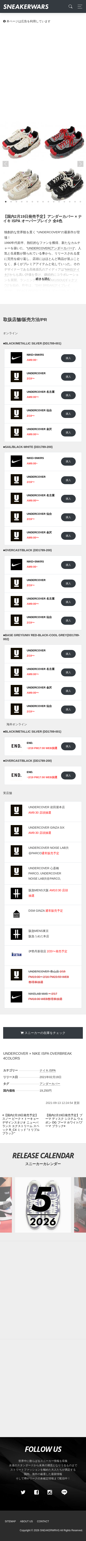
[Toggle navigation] (79, 6)
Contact (43, 1521)
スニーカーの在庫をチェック (45, 1033)
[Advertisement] (43, 72)
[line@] (63, 1492)
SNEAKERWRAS (50, 1530)
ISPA (52, 1070)
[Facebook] (36, 1492)
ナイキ (44, 1070)
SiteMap (10, 1521)
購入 (68, 358)
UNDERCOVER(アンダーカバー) (50, 248)
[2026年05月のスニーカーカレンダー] (43, 1205)
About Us (26, 1521)
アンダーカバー (50, 1083)
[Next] (64, 1121)
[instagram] (50, 1492)
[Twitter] (23, 1492)
